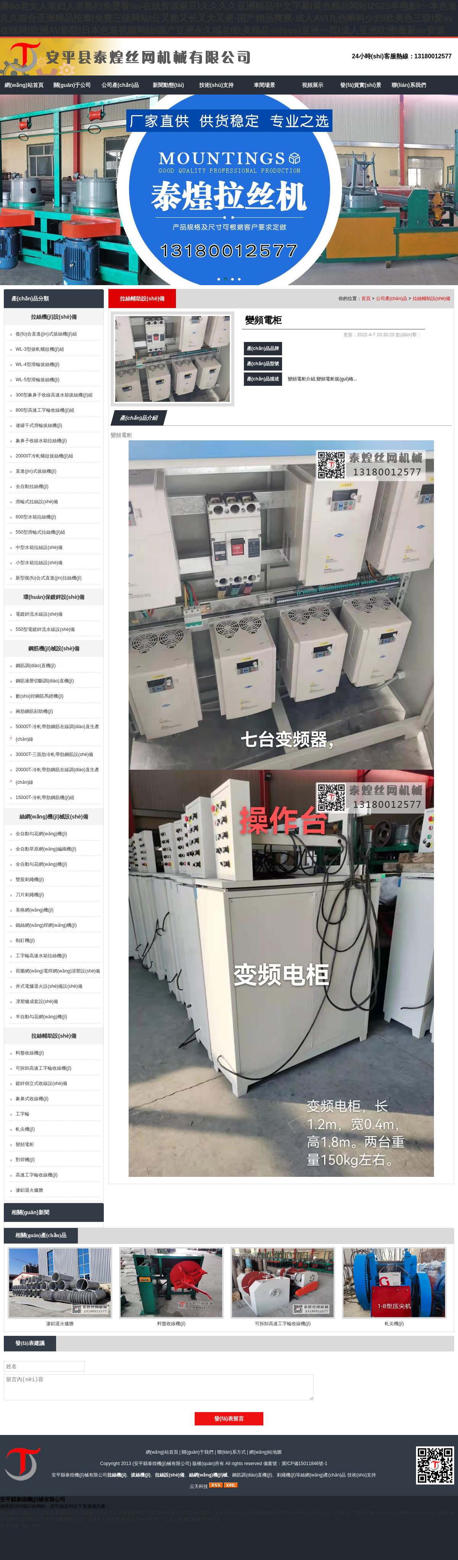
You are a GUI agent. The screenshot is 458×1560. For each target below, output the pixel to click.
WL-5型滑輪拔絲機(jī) (38, 379)
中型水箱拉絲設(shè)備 (39, 547)
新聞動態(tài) (168, 85)
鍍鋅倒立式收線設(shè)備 (41, 1083)
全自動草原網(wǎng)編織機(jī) (46, 849)
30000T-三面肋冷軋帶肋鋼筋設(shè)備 (54, 754)
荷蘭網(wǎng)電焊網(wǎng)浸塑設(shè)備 (58, 971)
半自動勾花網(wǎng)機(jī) (41, 1016)
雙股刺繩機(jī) (30, 879)
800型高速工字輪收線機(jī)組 (45, 410)
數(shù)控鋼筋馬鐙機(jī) (39, 696)
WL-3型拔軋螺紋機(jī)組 (40, 349)
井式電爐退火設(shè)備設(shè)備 (49, 986)
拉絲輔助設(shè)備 (53, 1036)
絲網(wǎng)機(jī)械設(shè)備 (53, 817)
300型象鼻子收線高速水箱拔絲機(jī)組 (54, 395)
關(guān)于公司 (72, 85)
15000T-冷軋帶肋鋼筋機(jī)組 (45, 797)
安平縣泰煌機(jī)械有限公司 (162, 1463)
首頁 (366, 298)
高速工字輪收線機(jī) (37, 1175)
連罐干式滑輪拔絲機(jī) (39, 425)
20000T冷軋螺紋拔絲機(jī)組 (44, 456)
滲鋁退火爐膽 (29, 1190)
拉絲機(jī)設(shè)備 (54, 317)
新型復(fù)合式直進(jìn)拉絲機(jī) (49, 578)
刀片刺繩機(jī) (30, 894)
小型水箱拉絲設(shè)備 (39, 562)
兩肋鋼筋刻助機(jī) (34, 711)
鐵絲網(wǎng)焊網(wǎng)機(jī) (46, 925)
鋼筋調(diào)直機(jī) (36, 665)
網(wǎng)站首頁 (24, 85)
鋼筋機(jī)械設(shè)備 (54, 648)
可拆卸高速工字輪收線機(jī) (43, 1068)
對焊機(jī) (25, 1159)
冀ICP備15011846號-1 (304, 1463)
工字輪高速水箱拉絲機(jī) (41, 955)
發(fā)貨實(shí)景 (360, 85)
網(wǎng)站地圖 (265, 1452)
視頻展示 (312, 85)
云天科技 (199, 1486)
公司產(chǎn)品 (120, 85)
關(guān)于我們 (197, 1452)
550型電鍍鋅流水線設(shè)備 (45, 629)
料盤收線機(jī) (30, 1053)
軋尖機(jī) (25, 1129)
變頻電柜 (25, 1144)
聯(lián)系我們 (409, 85)
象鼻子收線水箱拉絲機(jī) (41, 440)
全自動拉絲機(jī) (32, 486)
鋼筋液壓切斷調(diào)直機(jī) (45, 681)
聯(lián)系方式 (231, 1452)
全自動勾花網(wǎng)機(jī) (41, 833)
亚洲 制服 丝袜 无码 (20, 1525)
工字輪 (22, 1114)
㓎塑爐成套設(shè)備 (37, 1001)
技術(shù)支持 (216, 85)
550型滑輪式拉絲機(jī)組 (40, 532)
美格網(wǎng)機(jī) (34, 910)
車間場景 (264, 85)
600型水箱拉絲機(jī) (36, 517)
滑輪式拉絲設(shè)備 (37, 501)
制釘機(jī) (25, 940)
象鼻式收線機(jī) (32, 1098)
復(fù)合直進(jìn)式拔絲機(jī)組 (46, 334)
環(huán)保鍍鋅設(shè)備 (53, 597)
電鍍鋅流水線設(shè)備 (39, 614)
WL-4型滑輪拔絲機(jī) (38, 364)
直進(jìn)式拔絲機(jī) (36, 471)
